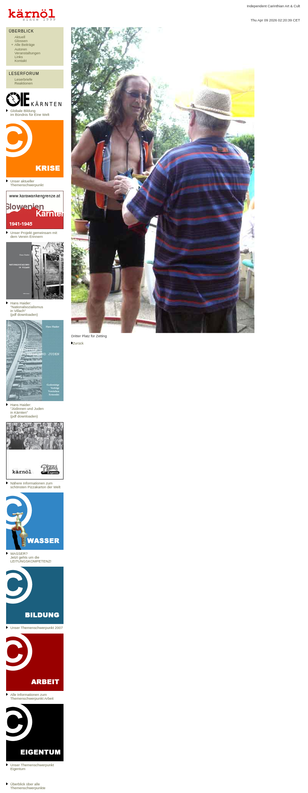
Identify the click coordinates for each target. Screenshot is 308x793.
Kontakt (21, 61)
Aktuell (20, 37)
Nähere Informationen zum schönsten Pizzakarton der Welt (35, 485)
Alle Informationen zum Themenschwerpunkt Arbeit (32, 696)
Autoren (21, 49)
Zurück (78, 343)
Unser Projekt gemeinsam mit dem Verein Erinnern (33, 235)
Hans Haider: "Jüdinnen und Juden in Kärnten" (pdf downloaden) (27, 410)
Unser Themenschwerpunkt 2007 (36, 628)
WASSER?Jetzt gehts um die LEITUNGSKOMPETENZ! (30, 557)
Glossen (21, 41)
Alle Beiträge (25, 45)
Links (19, 57)
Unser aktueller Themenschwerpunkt (27, 183)
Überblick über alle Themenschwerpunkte (28, 786)
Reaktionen (24, 83)
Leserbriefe (24, 79)
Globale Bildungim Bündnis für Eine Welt (29, 113)
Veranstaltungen (27, 53)
